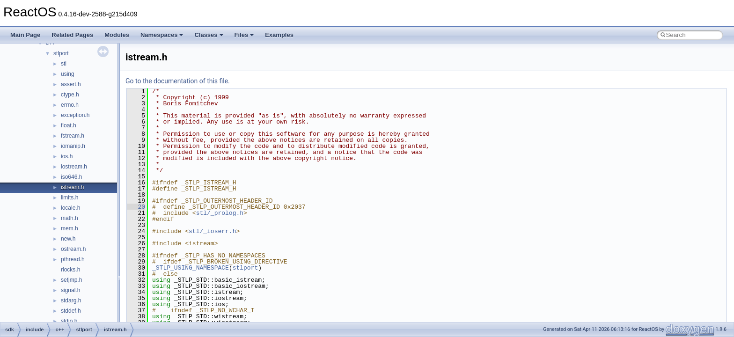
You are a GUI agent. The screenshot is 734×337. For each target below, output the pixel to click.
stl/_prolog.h (219, 213)
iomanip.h (73, 146)
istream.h (72, 187)
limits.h (69, 197)
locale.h (70, 208)
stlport (61, 53)
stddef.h (71, 311)
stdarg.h (71, 300)
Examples (279, 34)
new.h (68, 238)
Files (244, 34)
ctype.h (70, 94)
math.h (69, 218)
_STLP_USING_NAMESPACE (190, 268)
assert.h (71, 84)
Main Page (25, 34)
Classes (208, 34)
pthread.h (73, 259)
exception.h (75, 115)
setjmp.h (71, 280)
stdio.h (69, 321)
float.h (68, 125)
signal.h (70, 290)
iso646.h (71, 177)
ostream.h (73, 249)
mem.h (69, 228)
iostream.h (74, 166)
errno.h (70, 105)
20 (136, 207)
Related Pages (72, 34)
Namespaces (162, 34)
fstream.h (72, 135)
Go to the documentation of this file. (177, 81)
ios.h (67, 156)
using (67, 74)
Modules (116, 34)
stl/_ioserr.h (212, 231)
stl (63, 63)
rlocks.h (70, 269)
